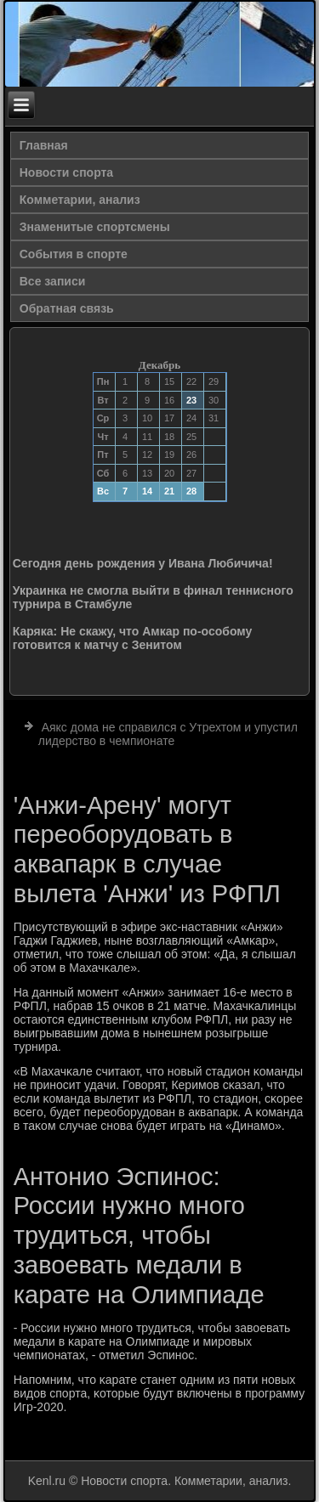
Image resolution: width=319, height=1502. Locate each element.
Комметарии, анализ (80, 199)
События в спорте (74, 254)
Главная (44, 145)
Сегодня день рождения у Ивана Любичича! (143, 563)
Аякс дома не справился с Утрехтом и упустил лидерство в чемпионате (168, 734)
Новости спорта (66, 172)
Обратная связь (67, 308)
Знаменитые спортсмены (95, 227)
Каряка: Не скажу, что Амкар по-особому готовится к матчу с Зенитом (132, 638)
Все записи (53, 281)
